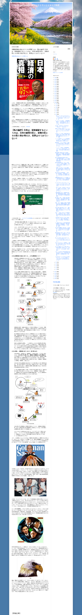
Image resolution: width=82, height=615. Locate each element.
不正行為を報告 (56, 282)
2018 (55, 91)
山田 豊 (56, 59)
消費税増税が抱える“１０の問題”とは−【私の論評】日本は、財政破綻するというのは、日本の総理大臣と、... (62, 179)
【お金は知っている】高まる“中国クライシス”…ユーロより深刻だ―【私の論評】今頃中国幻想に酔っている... (62, 258)
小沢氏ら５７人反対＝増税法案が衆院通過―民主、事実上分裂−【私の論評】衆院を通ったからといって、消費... (62, 135)
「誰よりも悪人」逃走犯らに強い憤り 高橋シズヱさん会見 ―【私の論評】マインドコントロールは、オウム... (62, 189)
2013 (55, 100)
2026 (55, 77)
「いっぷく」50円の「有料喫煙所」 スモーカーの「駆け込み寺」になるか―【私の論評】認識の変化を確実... (63, 149)
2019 (55, 89)
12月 (56, 103)
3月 (56, 265)
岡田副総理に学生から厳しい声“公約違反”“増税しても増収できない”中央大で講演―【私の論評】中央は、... (62, 234)
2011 (55, 271)
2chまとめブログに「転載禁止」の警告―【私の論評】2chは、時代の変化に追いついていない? (62, 244)
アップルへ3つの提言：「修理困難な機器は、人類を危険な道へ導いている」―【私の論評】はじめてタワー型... (62, 122)
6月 (56, 114)
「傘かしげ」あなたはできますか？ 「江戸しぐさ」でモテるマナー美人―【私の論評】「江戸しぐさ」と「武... (62, 117)
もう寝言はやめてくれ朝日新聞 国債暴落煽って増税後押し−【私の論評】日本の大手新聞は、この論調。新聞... (62, 224)
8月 (56, 110)
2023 (55, 82)
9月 (56, 109)
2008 (55, 276)
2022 (55, 84)
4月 (56, 264)
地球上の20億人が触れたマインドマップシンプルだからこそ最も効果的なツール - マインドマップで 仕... (62, 130)
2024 (55, 81)
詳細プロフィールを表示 (58, 72)
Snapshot (55, 292)
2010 (55, 273)
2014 (55, 98)
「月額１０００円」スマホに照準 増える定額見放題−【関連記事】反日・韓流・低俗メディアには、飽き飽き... (62, 169)
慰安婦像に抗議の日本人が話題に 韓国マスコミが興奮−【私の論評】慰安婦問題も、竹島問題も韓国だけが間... (62, 154)
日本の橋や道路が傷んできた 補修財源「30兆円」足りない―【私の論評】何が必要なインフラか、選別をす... (62, 209)
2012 (55, 102)
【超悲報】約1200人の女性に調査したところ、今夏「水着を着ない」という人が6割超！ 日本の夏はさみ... (62, 219)
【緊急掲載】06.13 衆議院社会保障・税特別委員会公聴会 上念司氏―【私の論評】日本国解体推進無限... (62, 194)
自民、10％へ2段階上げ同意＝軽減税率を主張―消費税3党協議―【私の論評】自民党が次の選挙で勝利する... (62, 204)
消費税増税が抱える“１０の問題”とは (20, 56)
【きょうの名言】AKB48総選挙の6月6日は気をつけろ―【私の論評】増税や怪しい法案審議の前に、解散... (62, 253)
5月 (56, 262)
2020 (55, 88)
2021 (55, 86)
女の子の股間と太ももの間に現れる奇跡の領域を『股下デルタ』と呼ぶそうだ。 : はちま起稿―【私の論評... (62, 248)
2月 (56, 267)
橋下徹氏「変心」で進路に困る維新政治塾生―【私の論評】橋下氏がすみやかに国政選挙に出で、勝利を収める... (62, 199)
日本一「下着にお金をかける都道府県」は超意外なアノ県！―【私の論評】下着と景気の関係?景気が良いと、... (62, 214)
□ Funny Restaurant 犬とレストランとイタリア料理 (35, 5)
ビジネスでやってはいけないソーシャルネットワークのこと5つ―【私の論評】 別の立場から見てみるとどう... (62, 184)
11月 (56, 105)
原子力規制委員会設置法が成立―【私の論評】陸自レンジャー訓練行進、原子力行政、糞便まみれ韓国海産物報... (62, 159)
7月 (56, 112)
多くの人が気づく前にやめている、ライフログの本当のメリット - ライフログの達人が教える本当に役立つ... (62, 239)
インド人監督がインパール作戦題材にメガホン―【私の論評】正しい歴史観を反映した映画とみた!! (62, 139)
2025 (55, 79)
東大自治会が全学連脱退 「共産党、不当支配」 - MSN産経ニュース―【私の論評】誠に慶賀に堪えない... (62, 174)
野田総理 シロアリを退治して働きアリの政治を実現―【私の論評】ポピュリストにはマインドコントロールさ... (62, 144)
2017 (55, 93)
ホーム (55, 54)
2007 (55, 278)
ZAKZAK (28, 126)
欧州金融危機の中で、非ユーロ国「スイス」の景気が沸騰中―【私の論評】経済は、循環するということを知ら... (62, 164)
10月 (56, 107)
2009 (55, 275)
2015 (55, 96)
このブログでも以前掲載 (27, 218)
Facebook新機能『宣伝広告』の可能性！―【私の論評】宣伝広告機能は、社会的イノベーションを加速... (62, 229)
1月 (56, 269)
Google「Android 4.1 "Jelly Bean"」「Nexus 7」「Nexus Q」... (62, 126)
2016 (55, 95)
